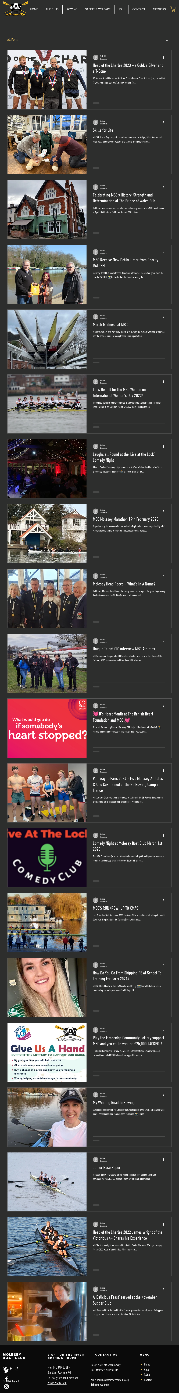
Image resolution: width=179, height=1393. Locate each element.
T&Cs (147, 1375)
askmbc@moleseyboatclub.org (113, 1380)
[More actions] (165, 57)
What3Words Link (57, 1383)
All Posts (12, 39)
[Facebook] (6, 1379)
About (147, 1370)
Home (147, 1365)
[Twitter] (6, 1371)
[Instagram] (6, 1387)
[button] (97, 9)
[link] (173, 9)
